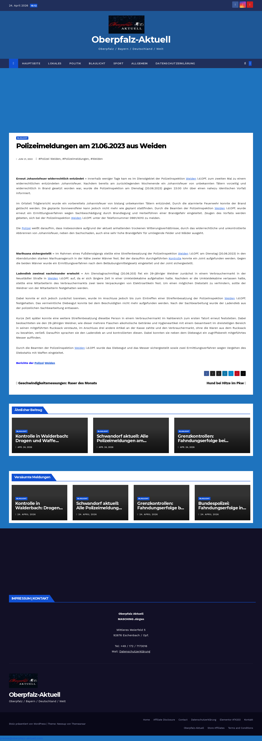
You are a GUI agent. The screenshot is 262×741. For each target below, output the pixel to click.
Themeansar (79, 723)
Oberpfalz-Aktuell (131, 39)
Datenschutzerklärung (175, 63)
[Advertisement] (131, 95)
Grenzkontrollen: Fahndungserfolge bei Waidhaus (201, 440)
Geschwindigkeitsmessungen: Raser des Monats (56, 383)
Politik (75, 63)
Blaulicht (97, 63)
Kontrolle (175, 258)
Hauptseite (31, 63)
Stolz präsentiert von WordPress (27, 723)
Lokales (55, 63)
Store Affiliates (216, 728)
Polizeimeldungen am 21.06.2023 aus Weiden (91, 146)
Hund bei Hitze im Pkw (226, 383)
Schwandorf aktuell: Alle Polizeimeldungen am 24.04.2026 (122, 440)
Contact (183, 719)
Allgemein (139, 63)
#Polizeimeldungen (75, 158)
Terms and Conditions (240, 728)
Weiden (191, 178)
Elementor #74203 (230, 719)
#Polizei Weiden (50, 158)
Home (146, 719)
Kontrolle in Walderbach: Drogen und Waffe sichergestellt (41, 440)
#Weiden (97, 158)
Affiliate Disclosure (164, 719)
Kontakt (248, 719)
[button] (245, 63)
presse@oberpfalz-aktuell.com (21, 738)
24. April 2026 (26, 514)
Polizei (26, 228)
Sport (118, 63)
